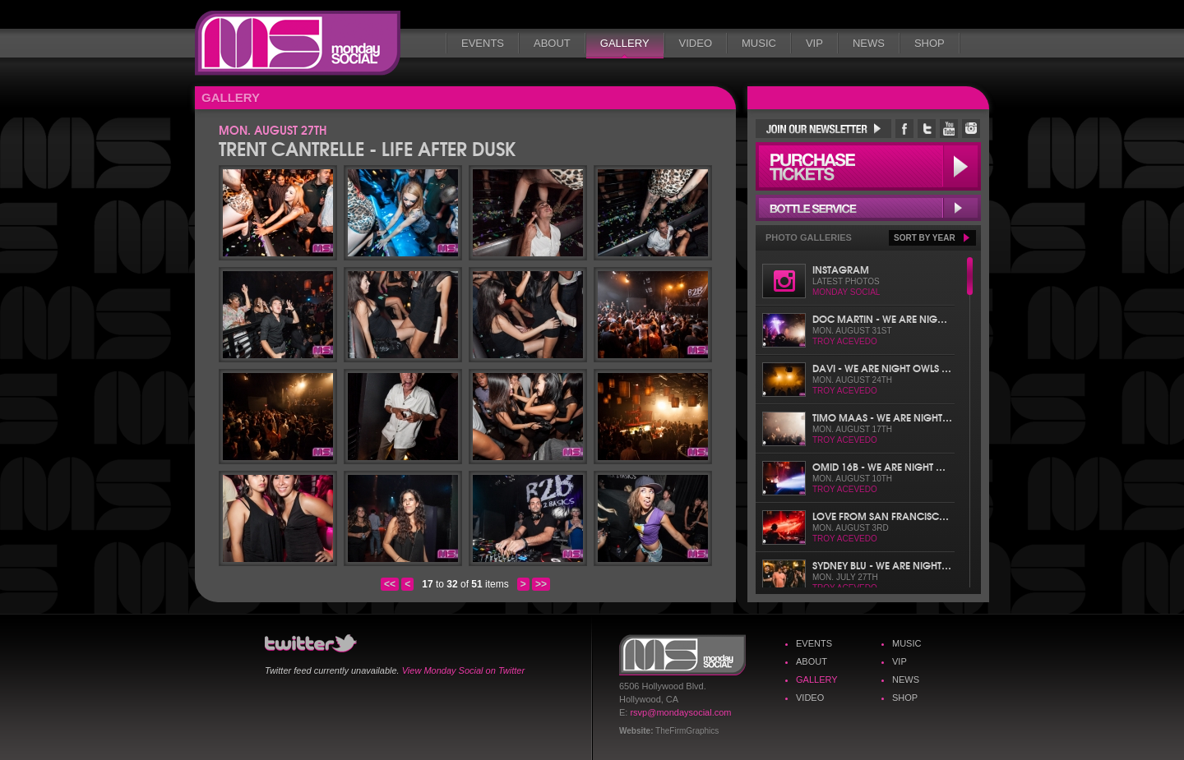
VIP (814, 43)
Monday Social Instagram (971, 128)
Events (482, 43)
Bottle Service (868, 208)
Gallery (625, 43)
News (869, 43)
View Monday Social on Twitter (463, 670)
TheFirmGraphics (687, 730)
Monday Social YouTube (949, 128)
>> (541, 584)
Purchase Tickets (868, 166)
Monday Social (297, 43)
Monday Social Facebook (904, 128)
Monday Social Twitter (927, 128)
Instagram (840, 269)
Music (759, 43)
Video (695, 43)
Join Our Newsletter (823, 128)
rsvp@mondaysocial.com (680, 712)
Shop (929, 43)
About (552, 43)
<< (389, 584)
